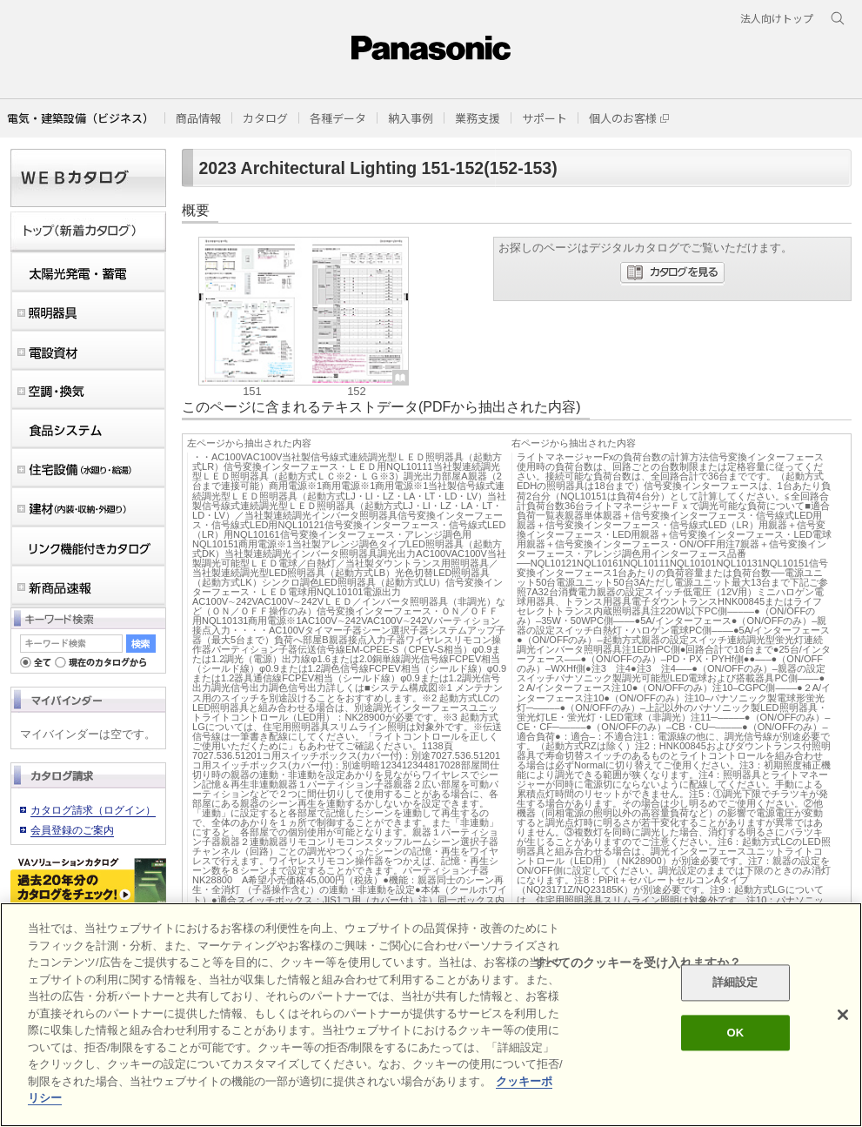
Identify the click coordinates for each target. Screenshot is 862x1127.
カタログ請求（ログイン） (93, 810)
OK (735, 1032)
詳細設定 (735, 982)
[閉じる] (843, 1015)
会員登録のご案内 (72, 830)
